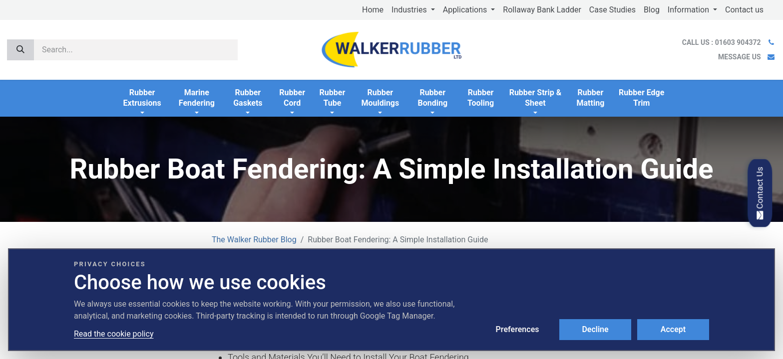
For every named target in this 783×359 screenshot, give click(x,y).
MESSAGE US (739, 57)
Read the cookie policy (113, 334)
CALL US (722, 42)
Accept (673, 329)
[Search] (20, 49)
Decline (595, 329)
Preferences (517, 329)
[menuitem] (373, 10)
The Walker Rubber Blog (254, 239)
